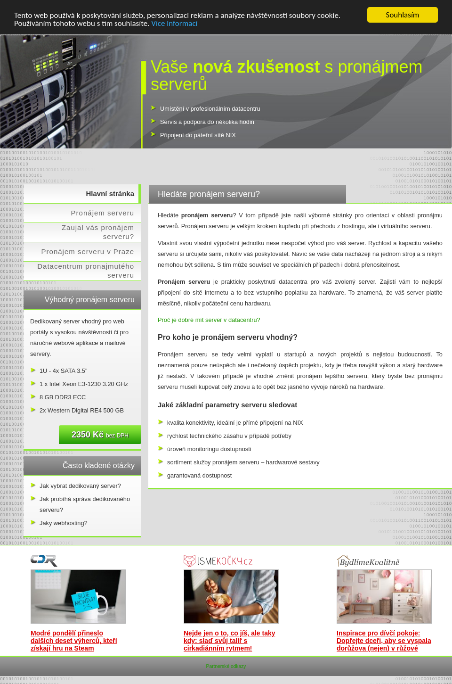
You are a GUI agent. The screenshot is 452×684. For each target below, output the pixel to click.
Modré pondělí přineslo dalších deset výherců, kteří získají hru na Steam (74, 640)
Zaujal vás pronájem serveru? (98, 231)
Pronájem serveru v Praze (87, 251)
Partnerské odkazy (226, 666)
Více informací (174, 23)
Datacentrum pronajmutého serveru (85, 270)
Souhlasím (403, 15)
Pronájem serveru (102, 213)
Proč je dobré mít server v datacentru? (209, 319)
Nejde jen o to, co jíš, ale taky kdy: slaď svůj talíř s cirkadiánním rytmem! (229, 640)
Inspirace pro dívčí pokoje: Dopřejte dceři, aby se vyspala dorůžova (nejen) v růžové (384, 640)
